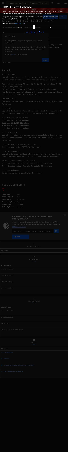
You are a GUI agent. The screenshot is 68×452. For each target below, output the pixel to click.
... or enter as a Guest (34, 32)
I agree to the (15, 24)
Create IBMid (18, 27)
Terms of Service (19, 24)
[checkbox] (4, 23)
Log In (50, 27)
